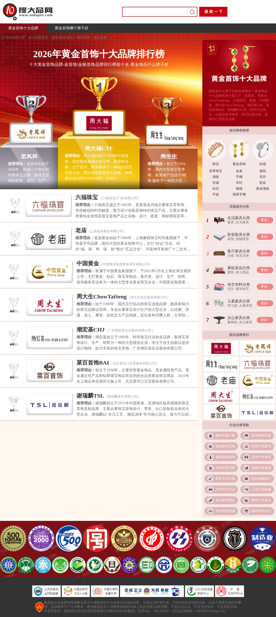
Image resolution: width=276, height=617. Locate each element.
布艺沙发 (242, 255)
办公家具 (245, 322)
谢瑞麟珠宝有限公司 (122, 396)
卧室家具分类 (238, 235)
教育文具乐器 (225, 478)
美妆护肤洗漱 (225, 468)
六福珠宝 (86, 197)
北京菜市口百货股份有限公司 (134, 363)
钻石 (215, 188)
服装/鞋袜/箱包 (62, 37)
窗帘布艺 (242, 289)
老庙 (81, 230)
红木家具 (242, 222)
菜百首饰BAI (93, 363)
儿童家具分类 (238, 301)
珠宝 (215, 164)
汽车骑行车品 (225, 489)
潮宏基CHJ (91, 330)
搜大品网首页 (38, 37)
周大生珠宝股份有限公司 (148, 297)
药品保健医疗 (261, 478)
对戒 (215, 182)
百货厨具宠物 (225, 511)
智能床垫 (242, 239)
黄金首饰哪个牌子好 (71, 28)
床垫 (230, 239)
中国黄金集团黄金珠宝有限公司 (126, 264)
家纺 (230, 272)
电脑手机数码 (261, 446)
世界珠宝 (215, 171)
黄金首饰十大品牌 (23, 28)
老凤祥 (29, 156)
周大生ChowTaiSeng (102, 296)
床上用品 (242, 272)
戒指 (262, 171)
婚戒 (239, 188)
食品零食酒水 (225, 500)
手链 (215, 194)
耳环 (262, 177)
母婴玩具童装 (261, 468)
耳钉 (239, 182)
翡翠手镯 (239, 194)
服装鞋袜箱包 (225, 457)
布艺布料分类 (238, 284)
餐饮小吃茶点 (261, 500)
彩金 (262, 182)
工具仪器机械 (261, 489)
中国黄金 (88, 263)
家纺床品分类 (238, 268)
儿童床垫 (245, 305)
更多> (265, 220)
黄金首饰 (100, 37)
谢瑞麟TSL (90, 396)
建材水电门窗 (225, 435)
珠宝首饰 (83, 37)
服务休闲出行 (261, 511)
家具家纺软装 (261, 435)
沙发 (230, 255)
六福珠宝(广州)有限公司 (120, 198)
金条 (239, 171)
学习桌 (232, 305)
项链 (215, 177)
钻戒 (262, 164)
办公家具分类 (238, 318)
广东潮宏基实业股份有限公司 (129, 330)
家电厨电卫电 (225, 446)
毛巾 (230, 289)
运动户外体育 (261, 457)
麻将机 (232, 322)
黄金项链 (262, 188)
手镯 (239, 177)
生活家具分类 (238, 218)
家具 (230, 222)
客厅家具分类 (238, 251)
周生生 (168, 156)
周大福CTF (99, 148)
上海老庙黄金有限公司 (106, 231)
